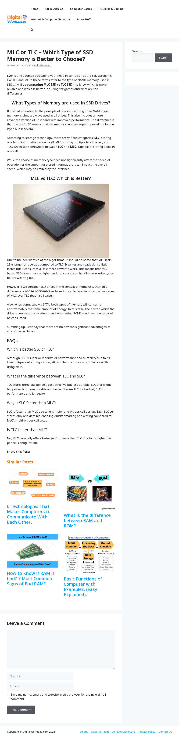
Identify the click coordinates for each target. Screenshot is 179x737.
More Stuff (84, 19)
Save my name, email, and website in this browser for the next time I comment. (58, 696)
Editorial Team (100, 731)
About (84, 731)
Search (137, 51)
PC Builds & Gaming (111, 8)
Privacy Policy (147, 731)
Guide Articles (54, 8)
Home (34, 8)
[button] (32, 29)
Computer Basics (81, 8)
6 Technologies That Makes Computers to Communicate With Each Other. (29, 514)
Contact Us (165, 731)
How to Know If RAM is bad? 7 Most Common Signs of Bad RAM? (31, 578)
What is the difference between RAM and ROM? (87, 520)
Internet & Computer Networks (50, 19)
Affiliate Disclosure (123, 731)
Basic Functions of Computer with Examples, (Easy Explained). (83, 586)
